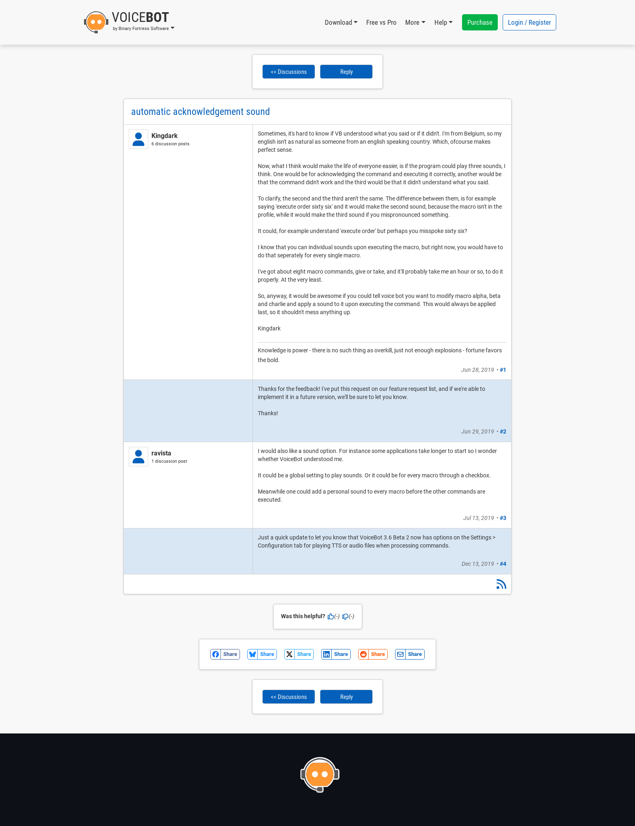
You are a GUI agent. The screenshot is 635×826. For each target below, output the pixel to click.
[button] (129, 22)
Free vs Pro (381, 22)
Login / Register (529, 22)
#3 (503, 518)
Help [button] (440, 22)
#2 (503, 431)
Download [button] (338, 22)
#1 (503, 370)
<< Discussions (289, 71)
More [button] (412, 22)
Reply (346, 71)
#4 (503, 564)
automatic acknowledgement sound (200, 111)
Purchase (479, 22)
